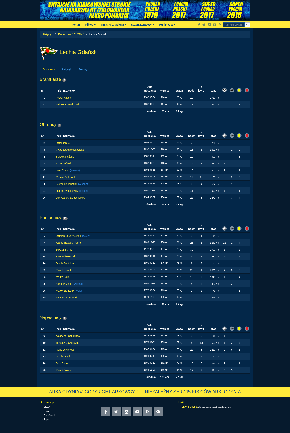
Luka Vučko (63, 170)
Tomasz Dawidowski (67, 342)
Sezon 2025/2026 (142, 24)
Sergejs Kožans (65, 156)
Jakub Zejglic (63, 356)
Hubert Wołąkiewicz (67, 190)
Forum (76, 24)
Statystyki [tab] (66, 69)
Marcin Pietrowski (66, 177)
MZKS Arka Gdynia (113, 24)
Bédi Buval (62, 363)
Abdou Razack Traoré (68, 242)
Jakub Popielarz (65, 263)
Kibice (90, 24)
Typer (46, 419)
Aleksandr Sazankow (68, 335)
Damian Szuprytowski (69, 235)
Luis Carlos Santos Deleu (70, 197)
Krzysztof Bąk (64, 163)
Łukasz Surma (64, 249)
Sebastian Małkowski (68, 104)
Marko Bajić (62, 276)
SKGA (47, 407)
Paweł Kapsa (63, 97)
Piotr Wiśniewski (65, 256)
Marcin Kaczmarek (66, 297)
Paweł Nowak (64, 270)
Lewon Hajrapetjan (67, 183)
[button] (247, 24)
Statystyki (47, 34)
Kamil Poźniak (64, 283)
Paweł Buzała (64, 370)
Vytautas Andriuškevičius (70, 149)
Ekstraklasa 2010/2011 (71, 34)
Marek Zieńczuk (65, 290)
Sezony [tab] (83, 69)
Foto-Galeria (50, 415)
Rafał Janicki (63, 142)
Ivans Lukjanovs (65, 349)
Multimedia (167, 24)
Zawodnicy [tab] (49, 69)
